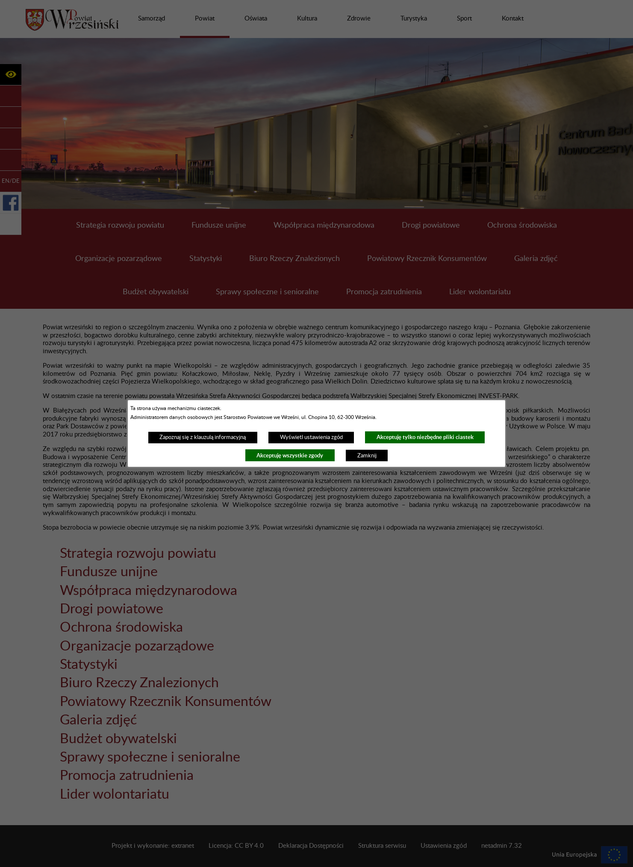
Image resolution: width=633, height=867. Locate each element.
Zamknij (367, 456)
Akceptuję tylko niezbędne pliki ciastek (425, 437)
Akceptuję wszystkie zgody (289, 455)
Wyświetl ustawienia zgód (311, 437)
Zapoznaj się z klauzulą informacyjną (202, 437)
